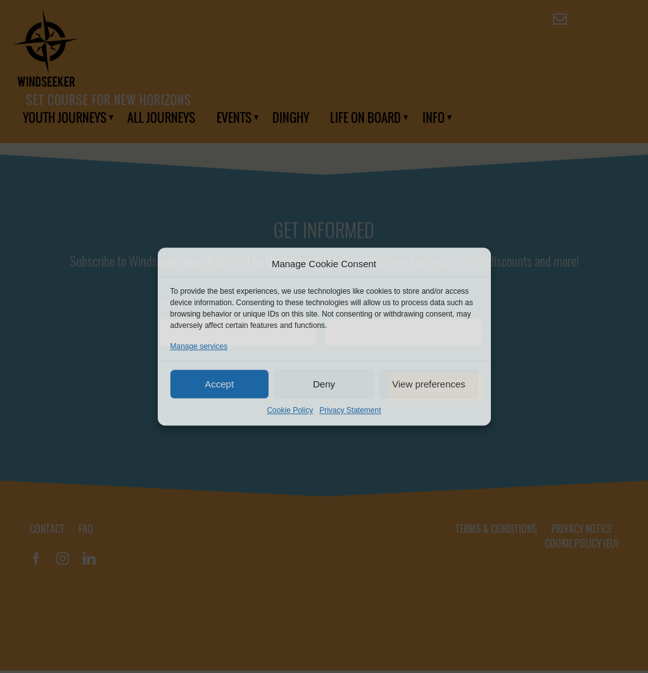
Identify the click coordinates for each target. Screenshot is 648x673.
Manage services (199, 346)
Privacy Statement (350, 410)
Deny (324, 384)
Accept (219, 384)
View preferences (429, 384)
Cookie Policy (290, 410)
